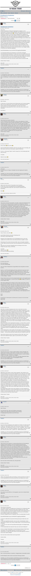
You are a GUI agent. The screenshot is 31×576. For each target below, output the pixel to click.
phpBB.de (19, 573)
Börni (1, 178)
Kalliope (4, 23)
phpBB (12, 572)
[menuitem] (3, 11)
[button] (19, 20)
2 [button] (16, 20)
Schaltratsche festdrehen (7, 15)
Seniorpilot (5, 226)
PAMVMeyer (6, 16)
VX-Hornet (4, 94)
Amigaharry (2, 68)
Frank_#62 (4, 401)
